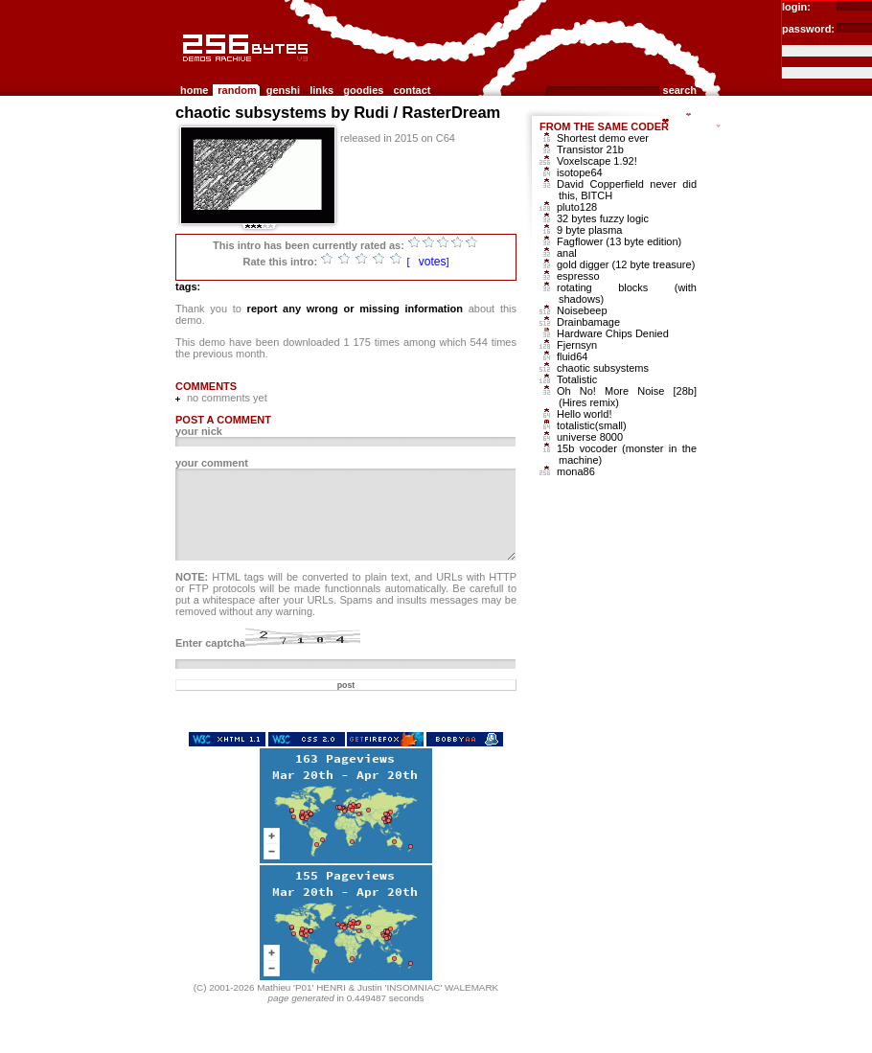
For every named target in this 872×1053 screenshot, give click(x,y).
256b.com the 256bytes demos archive (184, 69)
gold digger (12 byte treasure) (626, 264)
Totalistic (577, 379)
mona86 (576, 471)
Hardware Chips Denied (613, 333)
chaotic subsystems (603, 368)
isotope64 (580, 172)
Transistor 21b (590, 149)
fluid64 (572, 356)
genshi (283, 90)
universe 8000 (590, 437)
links (321, 90)
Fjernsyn (577, 345)
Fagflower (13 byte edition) (619, 241)
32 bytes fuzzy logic (603, 218)
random (237, 90)
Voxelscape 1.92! (597, 161)
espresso (578, 276)
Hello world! (584, 414)
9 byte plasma (589, 230)
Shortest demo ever (603, 138)
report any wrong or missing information (355, 308)
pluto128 (577, 207)
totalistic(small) (592, 425)
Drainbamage (588, 322)
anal (567, 253)
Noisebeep (582, 310)
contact (411, 90)
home (194, 90)
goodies (363, 90)
